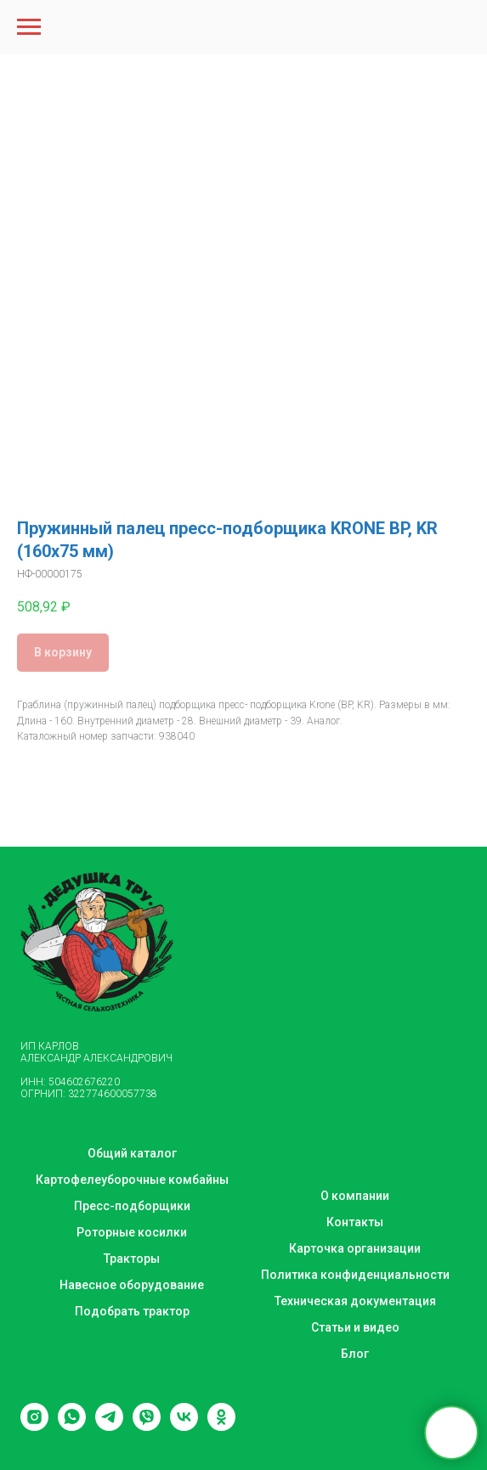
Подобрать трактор (132, 1311)
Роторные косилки (131, 1232)
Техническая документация (355, 1301)
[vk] (184, 1426)
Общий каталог (132, 1153)
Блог (355, 1353)
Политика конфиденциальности (355, 1274)
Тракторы (132, 1258)
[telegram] (109, 1426)
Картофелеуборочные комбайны (132, 1179)
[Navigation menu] (29, 27)
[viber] (147, 1426)
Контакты (354, 1222)
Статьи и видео (355, 1327)
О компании (354, 1195)
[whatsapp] (72, 1426)
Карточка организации (355, 1248)
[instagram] (34, 1426)
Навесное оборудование (131, 1285)
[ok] (221, 1426)
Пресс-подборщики (132, 1206)
